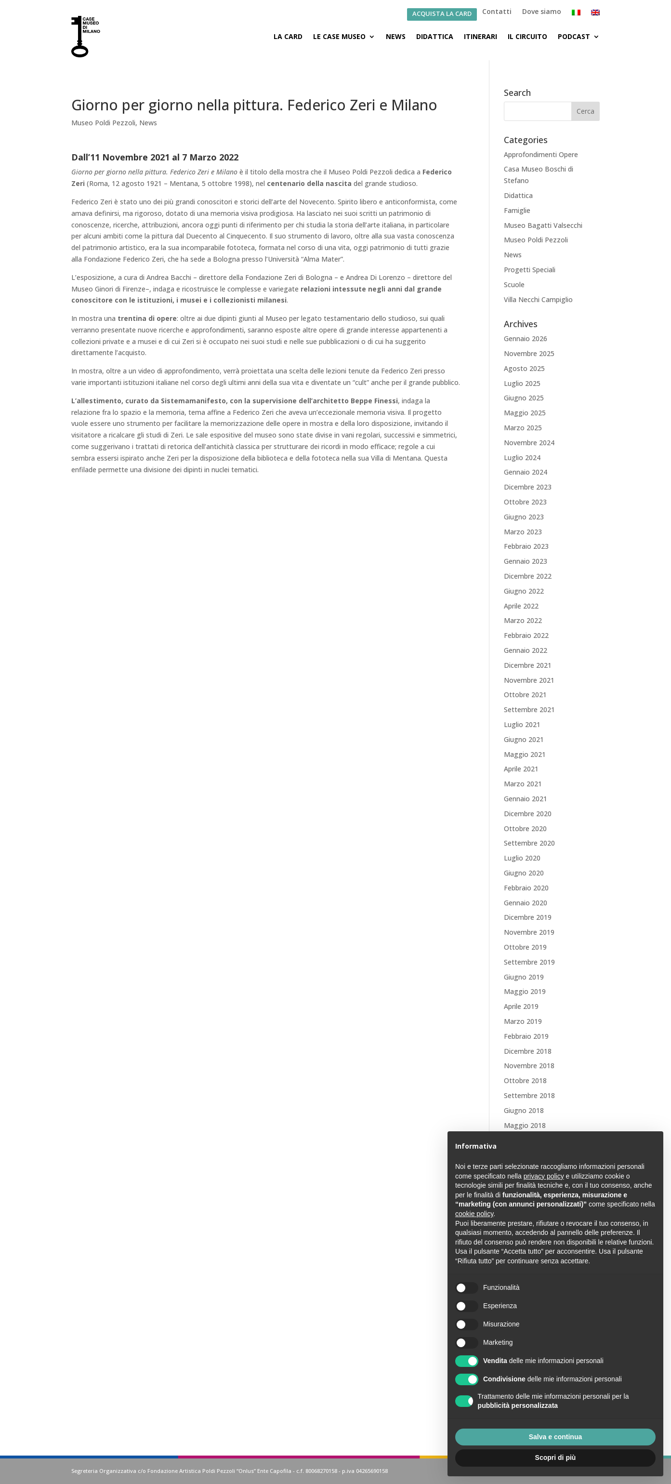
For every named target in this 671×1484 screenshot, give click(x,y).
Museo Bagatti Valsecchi (543, 225)
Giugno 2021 (524, 739)
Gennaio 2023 (525, 561)
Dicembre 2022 (528, 576)
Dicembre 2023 (528, 486)
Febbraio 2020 (526, 887)
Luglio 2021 (522, 724)
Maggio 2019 (525, 991)
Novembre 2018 (529, 1065)
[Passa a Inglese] (595, 14)
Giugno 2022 (524, 591)
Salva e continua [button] (555, 1437)
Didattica (434, 36)
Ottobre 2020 (525, 828)
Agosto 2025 (524, 368)
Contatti (497, 12)
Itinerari (480, 36)
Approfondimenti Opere (541, 154)
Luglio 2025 (522, 383)
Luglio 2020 (522, 857)
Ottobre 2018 (525, 1080)
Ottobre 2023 (525, 501)
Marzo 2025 (523, 427)
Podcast (574, 36)
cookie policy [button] (474, 1214)
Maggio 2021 (525, 754)
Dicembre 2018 (528, 1051)
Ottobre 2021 (525, 694)
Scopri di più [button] (555, 1457)
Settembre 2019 (529, 962)
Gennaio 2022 (525, 650)
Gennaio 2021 (525, 798)
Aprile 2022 (521, 605)
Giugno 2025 (524, 397)
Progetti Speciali (529, 269)
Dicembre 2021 (528, 665)
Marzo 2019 (523, 1021)
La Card (288, 36)
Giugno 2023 (524, 516)
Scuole (514, 284)
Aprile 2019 (521, 1006)
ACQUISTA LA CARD (442, 14)
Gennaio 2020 (525, 902)
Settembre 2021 (529, 709)
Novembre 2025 (529, 353)
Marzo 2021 (523, 783)
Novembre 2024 (529, 442)
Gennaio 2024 (525, 472)
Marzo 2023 (523, 531)
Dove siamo (541, 12)
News (396, 36)
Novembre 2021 (529, 680)
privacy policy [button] (544, 1176)
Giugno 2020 (524, 872)
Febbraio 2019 (526, 1036)
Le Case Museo (339, 36)
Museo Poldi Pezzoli (103, 122)
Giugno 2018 (524, 1110)
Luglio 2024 (522, 457)
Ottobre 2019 (525, 947)
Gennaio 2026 (525, 338)
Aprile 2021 (521, 768)
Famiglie (517, 210)
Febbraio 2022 (526, 635)
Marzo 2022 (523, 620)
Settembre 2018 (529, 1095)
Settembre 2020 (529, 843)
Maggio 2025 (525, 412)
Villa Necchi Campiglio (538, 299)
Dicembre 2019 (528, 917)
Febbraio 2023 (526, 546)
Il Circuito (527, 36)
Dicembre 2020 (528, 813)
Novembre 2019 (529, 932)
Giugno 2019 (524, 976)
